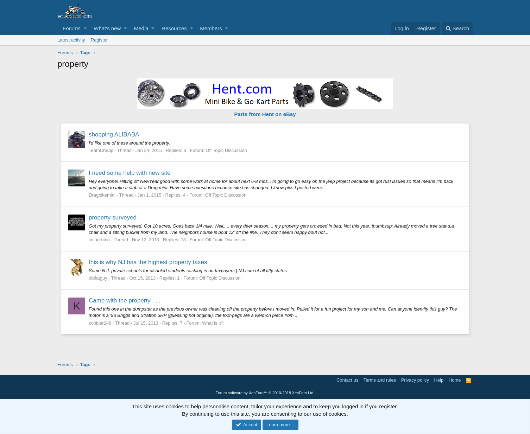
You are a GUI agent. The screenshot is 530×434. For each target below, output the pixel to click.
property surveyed (113, 217)
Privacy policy (415, 380)
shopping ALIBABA (114, 134)
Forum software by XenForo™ (265, 393)
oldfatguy (98, 278)
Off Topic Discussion (226, 150)
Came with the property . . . (124, 300)
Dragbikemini (102, 195)
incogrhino (99, 239)
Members (211, 28)
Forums (72, 28)
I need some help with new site (129, 173)
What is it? (212, 323)
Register (99, 40)
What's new (107, 28)
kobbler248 (100, 323)
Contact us (347, 380)
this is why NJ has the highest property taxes (148, 262)
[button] (85, 28)
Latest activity (71, 40)
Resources (174, 28)
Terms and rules (380, 380)
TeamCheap (101, 150)
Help (439, 380)
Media (141, 28)
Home (455, 380)
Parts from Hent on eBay (265, 114)
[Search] (457, 28)
